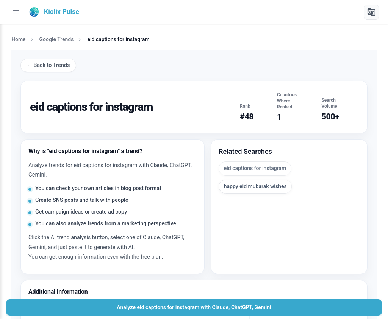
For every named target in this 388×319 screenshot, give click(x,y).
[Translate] (371, 12)
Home (18, 39)
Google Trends (56, 39)
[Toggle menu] (16, 12)
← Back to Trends (48, 65)
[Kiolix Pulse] (53, 12)
